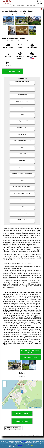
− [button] (5, 385)
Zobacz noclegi (22, 421)
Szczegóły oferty (22, 413)
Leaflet (30, 407)
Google (24, 441)
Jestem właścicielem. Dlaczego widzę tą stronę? (12, 428)
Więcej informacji (30, 357)
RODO (20, 446)
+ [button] (5, 382)
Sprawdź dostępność (13, 71)
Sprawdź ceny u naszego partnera (30, 351)
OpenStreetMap (37, 407)
